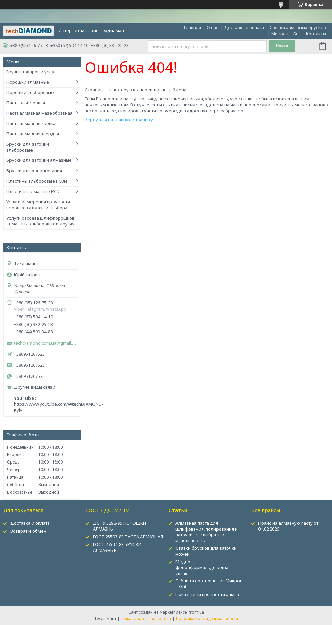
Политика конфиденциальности (207, 618)
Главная (192, 27)
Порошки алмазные (27, 82)
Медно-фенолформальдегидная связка (203, 567)
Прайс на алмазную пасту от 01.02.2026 (288, 526)
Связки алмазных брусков (298, 27)
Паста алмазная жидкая (32, 123)
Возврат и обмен (28, 531)
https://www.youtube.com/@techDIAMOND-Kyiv (58, 407)
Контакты (316, 33)
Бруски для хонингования (34, 171)
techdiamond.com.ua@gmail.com (46, 343)
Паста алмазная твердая (32, 134)
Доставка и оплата (244, 27)
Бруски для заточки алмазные (39, 160)
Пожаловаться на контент (146, 618)
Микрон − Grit (285, 33)
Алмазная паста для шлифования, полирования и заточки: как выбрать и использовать (206, 531)
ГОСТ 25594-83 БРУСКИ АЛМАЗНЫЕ (117, 547)
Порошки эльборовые (30, 92)
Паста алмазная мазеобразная (39, 113)
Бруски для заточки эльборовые (27, 147)
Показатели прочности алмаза (208, 594)
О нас (213, 27)
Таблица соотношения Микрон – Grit (209, 583)
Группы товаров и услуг (31, 72)
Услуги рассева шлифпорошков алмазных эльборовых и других (40, 221)
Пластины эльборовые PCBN (36, 181)
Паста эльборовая (25, 103)
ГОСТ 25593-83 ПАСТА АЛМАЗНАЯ (128, 537)
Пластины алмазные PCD (33, 191)
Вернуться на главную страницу (119, 119)
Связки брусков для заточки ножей (206, 551)
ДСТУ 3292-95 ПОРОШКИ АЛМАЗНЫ (119, 526)
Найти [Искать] (282, 46)
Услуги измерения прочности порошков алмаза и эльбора (38, 205)
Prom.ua (196, 612)
